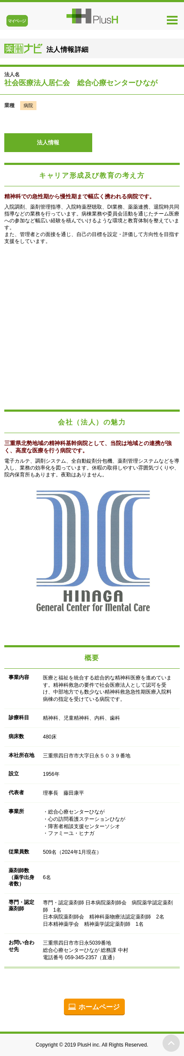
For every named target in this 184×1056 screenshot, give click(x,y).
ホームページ (99, 1007)
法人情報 (48, 142)
